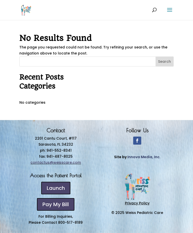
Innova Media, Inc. (144, 156)
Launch (56, 188)
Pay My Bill (55, 204)
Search (164, 61)
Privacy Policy (137, 203)
